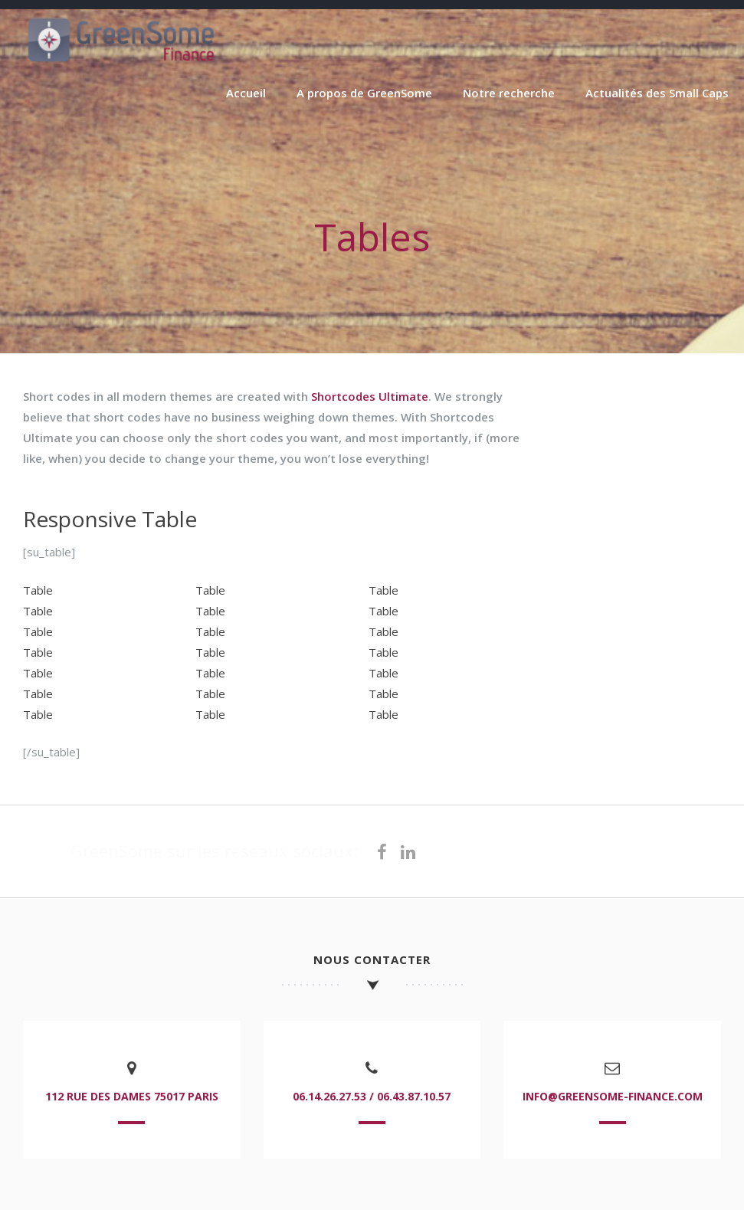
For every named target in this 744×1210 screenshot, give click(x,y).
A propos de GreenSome (364, 92)
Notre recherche (509, 92)
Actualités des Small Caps (657, 92)
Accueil (246, 92)
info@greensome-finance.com (613, 1096)
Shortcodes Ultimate (369, 396)
